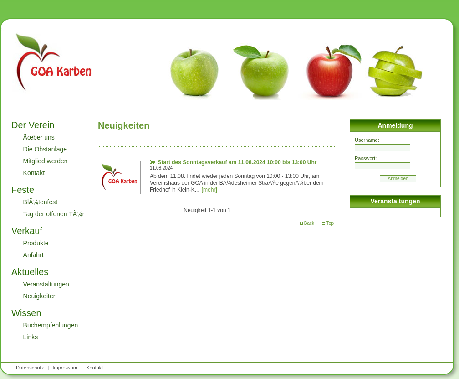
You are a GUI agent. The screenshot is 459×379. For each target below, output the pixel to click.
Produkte (36, 243)
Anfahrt (33, 255)
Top (328, 223)
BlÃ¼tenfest (40, 202)
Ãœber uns (39, 137)
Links (30, 337)
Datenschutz (30, 367)
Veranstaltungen (46, 284)
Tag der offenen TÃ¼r (54, 214)
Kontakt (34, 173)
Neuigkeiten (40, 296)
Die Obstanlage (45, 149)
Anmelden (398, 178)
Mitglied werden (45, 161)
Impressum (64, 367)
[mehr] (209, 190)
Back (307, 223)
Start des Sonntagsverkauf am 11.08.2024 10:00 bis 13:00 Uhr (237, 162)
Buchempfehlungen (50, 325)
